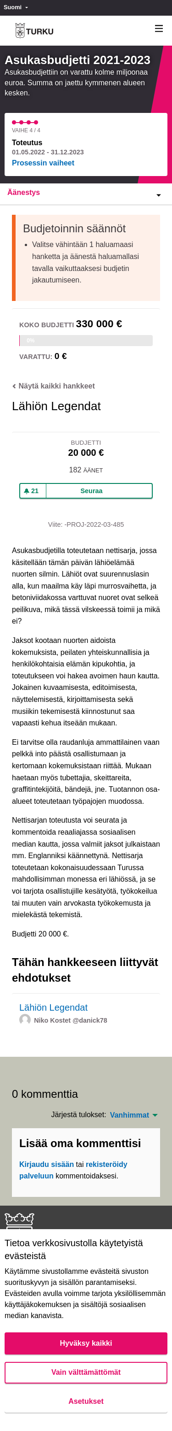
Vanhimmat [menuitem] (129, 1115)
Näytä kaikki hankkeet (53, 386)
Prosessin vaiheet (43, 163)
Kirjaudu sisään (46, 1164)
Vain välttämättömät (86, 1372)
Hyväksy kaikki (86, 1343)
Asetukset (85, 1401)
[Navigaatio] (159, 29)
